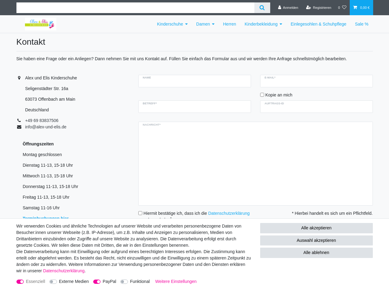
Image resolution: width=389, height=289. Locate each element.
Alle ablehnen (316, 252)
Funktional (140, 281)
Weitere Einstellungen (175, 281)
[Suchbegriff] (135, 7)
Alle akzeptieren (316, 227)
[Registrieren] (318, 7)
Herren (229, 24)
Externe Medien (74, 281)
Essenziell (35, 281)
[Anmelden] (288, 7)
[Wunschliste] (342, 7)
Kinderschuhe (170, 24)
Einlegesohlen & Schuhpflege (318, 24)
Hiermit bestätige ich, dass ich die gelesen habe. (196, 216)
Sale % (361, 24)
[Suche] (262, 7)
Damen (203, 24)
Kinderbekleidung (261, 24)
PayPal (109, 281)
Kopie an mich (278, 94)
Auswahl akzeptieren (316, 240)
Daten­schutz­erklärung (63, 270)
